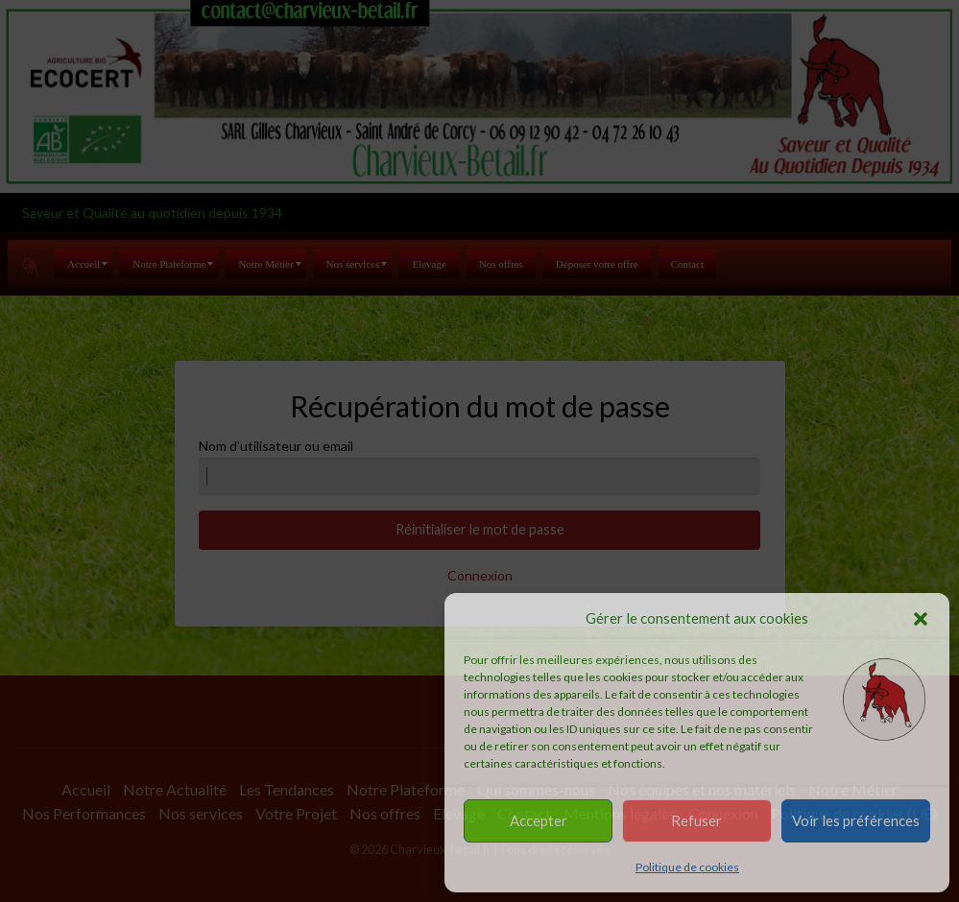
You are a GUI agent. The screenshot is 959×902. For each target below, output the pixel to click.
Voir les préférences (856, 820)
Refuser (696, 820)
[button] (920, 619)
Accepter (538, 820)
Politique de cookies (687, 867)
